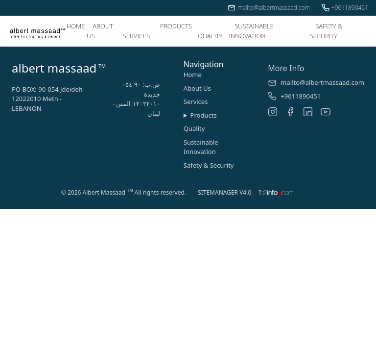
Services (196, 101)
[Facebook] (290, 112)
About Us (197, 88)
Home (193, 74)
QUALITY (210, 35)
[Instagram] (273, 112)
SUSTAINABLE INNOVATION (251, 31)
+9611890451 (345, 8)
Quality (194, 128)
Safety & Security (209, 165)
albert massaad (54, 68)
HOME (76, 26)
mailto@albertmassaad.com (269, 8)
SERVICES (136, 35)
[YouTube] (325, 112)
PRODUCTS (176, 26)
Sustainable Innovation (201, 147)
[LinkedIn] (308, 112)
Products (203, 115)
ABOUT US (100, 31)
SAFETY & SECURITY (325, 31)
